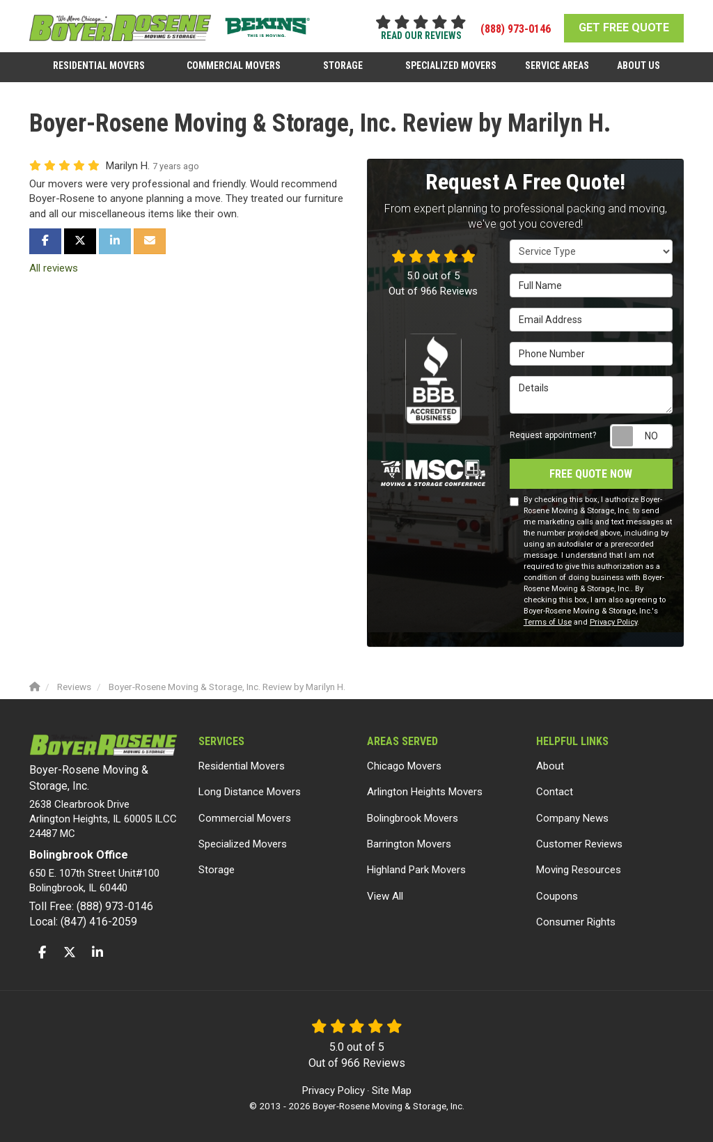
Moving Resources (578, 869)
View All (385, 896)
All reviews (53, 268)
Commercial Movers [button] (235, 64)
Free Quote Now (590, 473)
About (550, 766)
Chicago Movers (404, 766)
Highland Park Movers (416, 869)
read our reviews (421, 35)
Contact (554, 791)
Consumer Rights (576, 922)
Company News (572, 818)
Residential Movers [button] (100, 64)
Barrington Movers (409, 844)
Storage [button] (343, 64)
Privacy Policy (613, 622)
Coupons (557, 896)
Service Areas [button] (556, 64)
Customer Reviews (579, 844)
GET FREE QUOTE (624, 27)
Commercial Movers (244, 818)
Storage (216, 869)
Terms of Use (548, 622)
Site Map (392, 1090)
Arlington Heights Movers (425, 791)
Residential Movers (241, 766)
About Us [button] (637, 64)
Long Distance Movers (249, 791)
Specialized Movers (242, 844)
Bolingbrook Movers (412, 818)
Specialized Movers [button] (450, 64)
